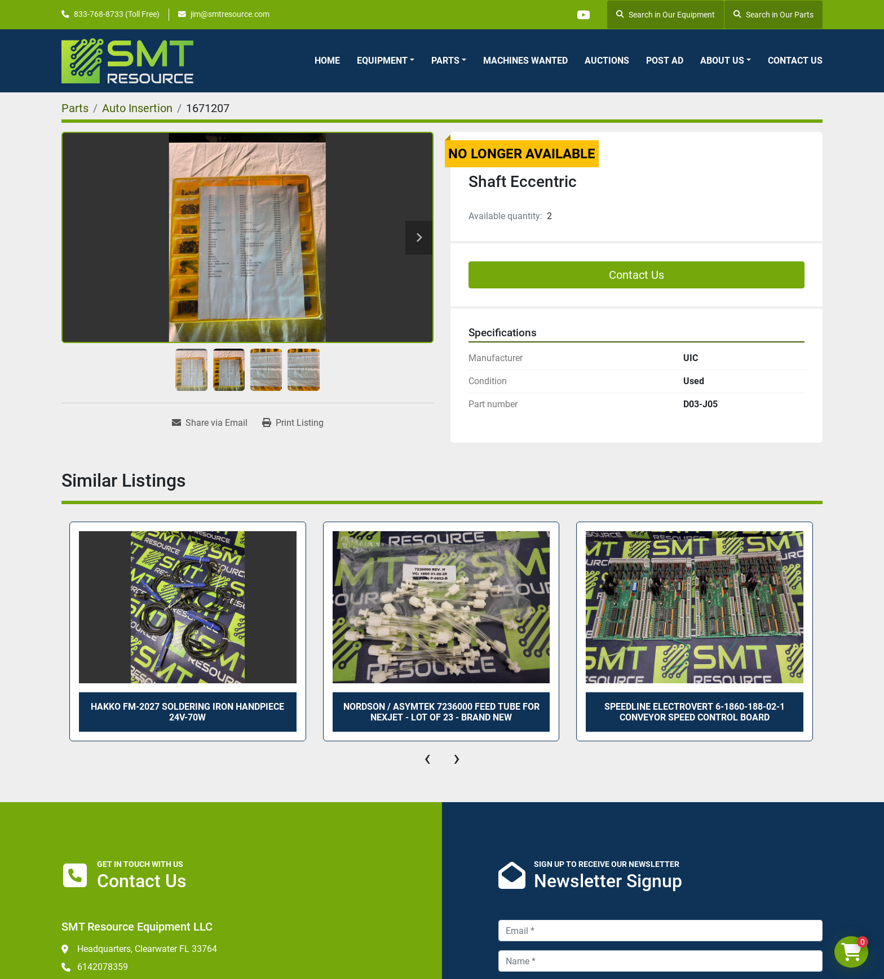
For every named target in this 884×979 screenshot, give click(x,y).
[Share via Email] (210, 423)
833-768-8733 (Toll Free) (117, 14)
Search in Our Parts (773, 14)
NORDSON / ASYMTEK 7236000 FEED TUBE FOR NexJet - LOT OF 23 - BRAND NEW (441, 712)
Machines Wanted (525, 60)
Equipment (382, 60)
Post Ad (664, 60)
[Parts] (75, 108)
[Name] (660, 961)
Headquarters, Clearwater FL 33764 (147, 949)
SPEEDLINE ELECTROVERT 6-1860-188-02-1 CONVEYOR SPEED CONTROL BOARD (694, 712)
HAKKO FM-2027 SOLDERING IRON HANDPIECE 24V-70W (187, 712)
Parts (445, 60)
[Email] (660, 930)
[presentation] (427, 758)
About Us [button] (722, 60)
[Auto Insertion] (137, 108)
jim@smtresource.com (230, 14)
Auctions (607, 60)
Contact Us (795, 60)
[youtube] (583, 15)
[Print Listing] (293, 423)
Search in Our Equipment (665, 14)
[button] (385, 61)
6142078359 (102, 967)
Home (327, 60)
